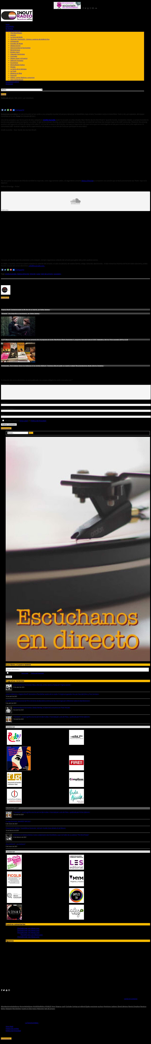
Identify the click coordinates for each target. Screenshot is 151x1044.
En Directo (9, 29)
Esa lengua (14, 63)
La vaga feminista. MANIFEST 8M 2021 (18, 824)
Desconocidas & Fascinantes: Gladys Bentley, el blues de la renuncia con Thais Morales (41, 710)
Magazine (9, 1011)
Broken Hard (14, 52)
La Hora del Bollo (16, 37)
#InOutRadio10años (17, 65)
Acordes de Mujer (16, 43)
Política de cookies (12, 1031)
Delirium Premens (16, 60)
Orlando (33, 274)
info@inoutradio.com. (37, 266)
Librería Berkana (122, 1009)
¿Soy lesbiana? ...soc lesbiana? (15, 847)
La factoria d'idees (31, 1026)
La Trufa (13, 71)
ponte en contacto (130, 1002)
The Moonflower (16, 33)
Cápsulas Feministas (17, 54)
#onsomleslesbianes (26, 1009)
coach (63, 1009)
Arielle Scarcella (10, 274)
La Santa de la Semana (18, 69)
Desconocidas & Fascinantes (20, 48)
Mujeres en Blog (16, 73)
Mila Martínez (16, 1011)
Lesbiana (114, 1009)
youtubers (57, 274)
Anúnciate (9, 84)
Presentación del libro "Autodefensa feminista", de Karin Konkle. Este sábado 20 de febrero (35, 831)
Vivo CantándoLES (16, 80)
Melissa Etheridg (87, 181)
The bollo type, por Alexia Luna (28, 931)
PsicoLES (13, 75)
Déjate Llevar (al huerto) (18, 58)
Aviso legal (9, 1029)
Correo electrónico (8, 411)
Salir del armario (47, 274)
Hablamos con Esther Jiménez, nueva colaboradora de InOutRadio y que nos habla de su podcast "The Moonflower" (51, 838)
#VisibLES (48, 1009)
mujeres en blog (26, 1011)
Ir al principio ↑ (6, 431)
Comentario (5, 384)
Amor (53, 1009)
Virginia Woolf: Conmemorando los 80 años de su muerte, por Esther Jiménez (25, 309)
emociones (93, 1009)
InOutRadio (10, 26)
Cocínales (13, 56)
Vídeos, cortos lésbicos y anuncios (22, 77)
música (34, 1011)
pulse (38, 274)
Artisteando (14, 41)
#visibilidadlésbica (39, 1009)
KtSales (13, 67)
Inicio (7, 24)
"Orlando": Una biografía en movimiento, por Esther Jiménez (20, 313)
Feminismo (107, 1009)
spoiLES (13, 35)
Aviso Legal (24, 423)
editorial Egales (85, 1009)
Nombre (4, 405)
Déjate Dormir (15, 46)
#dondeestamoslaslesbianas (10, 1009)
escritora (100, 1009)
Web (2, 417)
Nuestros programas (13, 31)
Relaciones (40, 1011)
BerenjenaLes (15, 50)
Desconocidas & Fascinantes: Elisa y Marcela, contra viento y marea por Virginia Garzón (41, 688)
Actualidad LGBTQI (12, 82)
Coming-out (76, 1009)
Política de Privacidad (38, 423)
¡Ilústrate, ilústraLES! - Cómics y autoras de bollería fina (29, 39)
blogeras (58, 1009)
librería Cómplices (134, 1009)
